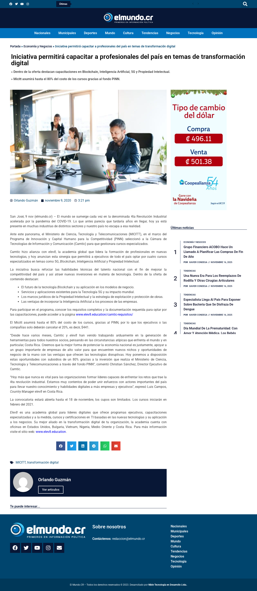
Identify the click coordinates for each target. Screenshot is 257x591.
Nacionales (42, 33)
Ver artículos (50, 489)
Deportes (90, 33)
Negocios (173, 33)
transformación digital (43, 462)
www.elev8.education (51, 432)
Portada (15, 46)
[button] (245, 4)
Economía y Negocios (37, 46)
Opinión (217, 33)
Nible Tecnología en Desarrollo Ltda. (167, 584)
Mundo (110, 33)
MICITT (21, 462)
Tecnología (196, 33)
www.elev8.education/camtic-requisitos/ (104, 314)
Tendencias (150, 33)
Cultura (128, 33)
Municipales (67, 33)
